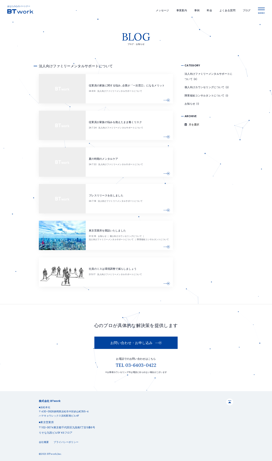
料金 (209, 10)
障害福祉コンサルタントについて (153, 239)
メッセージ (162, 10)
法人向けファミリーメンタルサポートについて (119, 90)
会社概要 (44, 442)
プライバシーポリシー (66, 442)
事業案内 (181, 10)
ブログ (247, 10)
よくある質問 (227, 10)
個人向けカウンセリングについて (126, 236)
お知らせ (102, 236)
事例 (197, 10)
